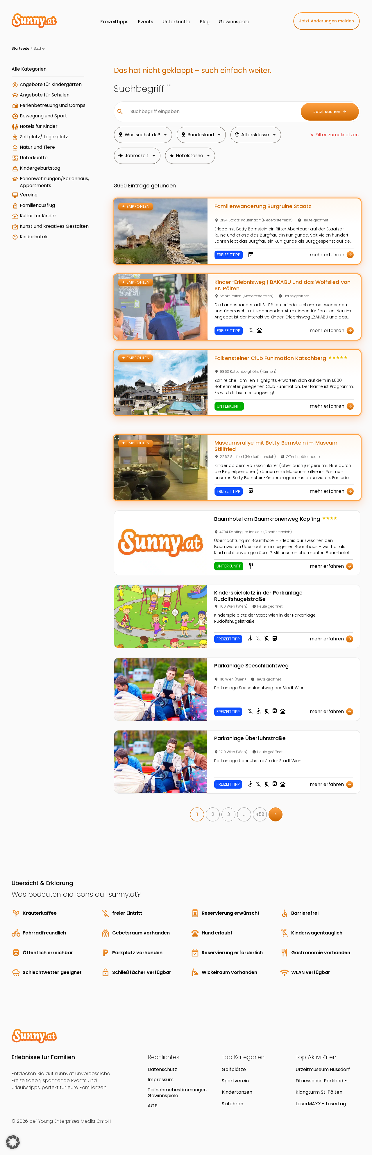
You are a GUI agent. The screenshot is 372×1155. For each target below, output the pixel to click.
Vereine (28, 194)
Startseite (21, 48)
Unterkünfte (34, 157)
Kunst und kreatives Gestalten (54, 226)
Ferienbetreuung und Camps (52, 105)
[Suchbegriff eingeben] (211, 111)
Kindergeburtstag (40, 168)
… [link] (244, 814)
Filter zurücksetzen (337, 134)
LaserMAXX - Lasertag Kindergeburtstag (321, 1103)
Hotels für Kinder (39, 126)
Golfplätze (234, 1069)
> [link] (275, 814)
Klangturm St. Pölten (319, 1092)
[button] (13, 1142)
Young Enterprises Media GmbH (74, 1121)
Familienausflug (37, 205)
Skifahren (232, 1103)
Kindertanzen (237, 1092)
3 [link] (228, 814)
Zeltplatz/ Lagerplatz (44, 136)
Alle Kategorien (29, 69)
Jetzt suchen (330, 112)
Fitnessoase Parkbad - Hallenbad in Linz (321, 1081)
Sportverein (235, 1081)
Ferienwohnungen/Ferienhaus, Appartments (54, 182)
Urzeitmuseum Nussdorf (323, 1069)
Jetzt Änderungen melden (326, 21)
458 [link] (259, 814)
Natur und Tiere (37, 147)
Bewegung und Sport (43, 115)
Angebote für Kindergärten (51, 84)
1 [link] (197, 814)
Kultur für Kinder (38, 215)
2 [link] (213, 814)
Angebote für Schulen (44, 95)
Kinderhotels (34, 236)
